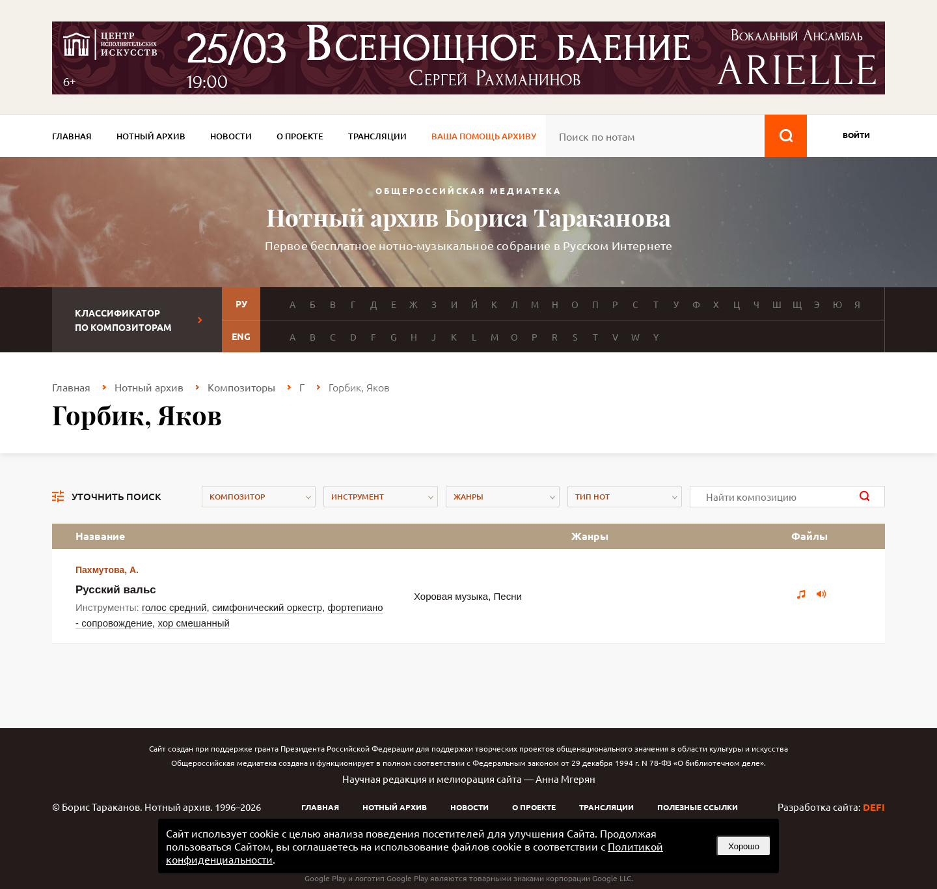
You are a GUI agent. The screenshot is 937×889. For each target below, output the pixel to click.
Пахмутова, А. (107, 570)
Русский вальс (115, 590)
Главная (72, 136)
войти (856, 135)
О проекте (300, 136)
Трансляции (377, 136)
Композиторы (241, 386)
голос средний (174, 607)
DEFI (874, 806)
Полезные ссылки (697, 807)
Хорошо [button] (743, 846)
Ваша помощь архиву (483, 136)
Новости (231, 136)
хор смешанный (193, 622)
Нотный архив (150, 136)
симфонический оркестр (267, 607)
